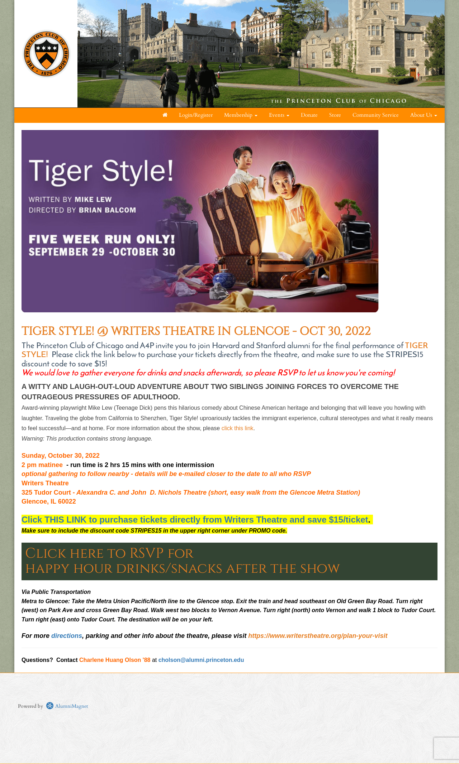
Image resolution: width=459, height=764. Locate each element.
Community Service (375, 115)
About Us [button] (423, 115)
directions (66, 635)
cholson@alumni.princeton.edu (201, 660)
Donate (309, 115)
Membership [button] (240, 115)
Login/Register (196, 115)
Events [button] (279, 115)
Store (335, 115)
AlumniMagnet (67, 706)
